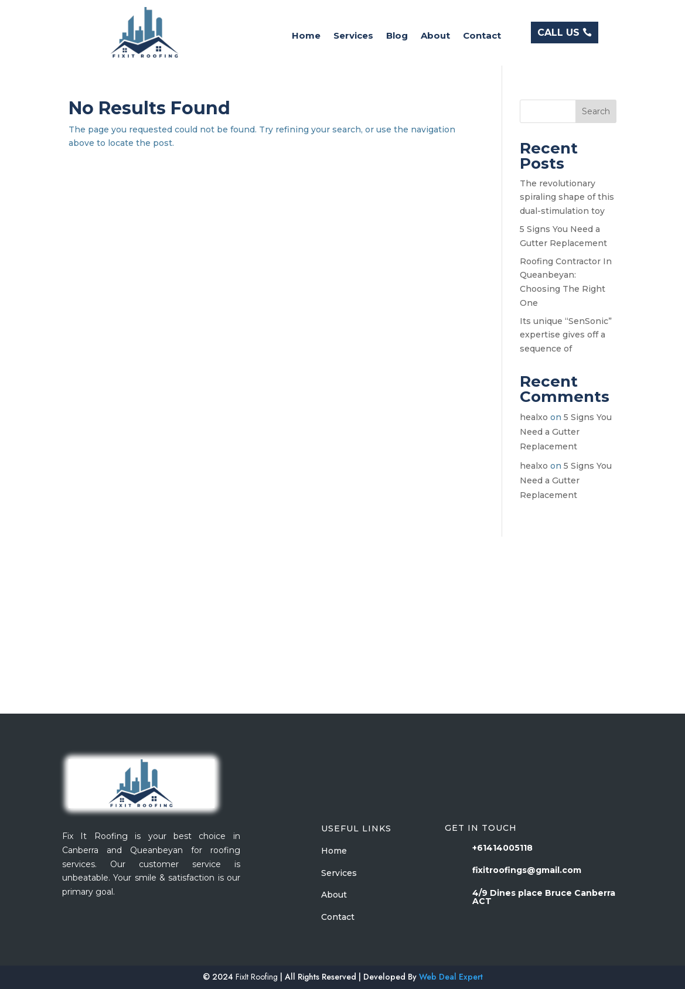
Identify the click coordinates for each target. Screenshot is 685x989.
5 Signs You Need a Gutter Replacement (566, 432)
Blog (397, 36)
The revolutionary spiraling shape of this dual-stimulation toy (567, 197)
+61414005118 (502, 848)
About (435, 36)
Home (306, 36)
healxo (534, 417)
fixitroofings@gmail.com (526, 870)
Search (596, 111)
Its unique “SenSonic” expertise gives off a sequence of (566, 335)
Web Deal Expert (451, 977)
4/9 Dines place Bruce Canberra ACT (543, 897)
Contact (482, 36)
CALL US (558, 32)
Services (353, 36)
